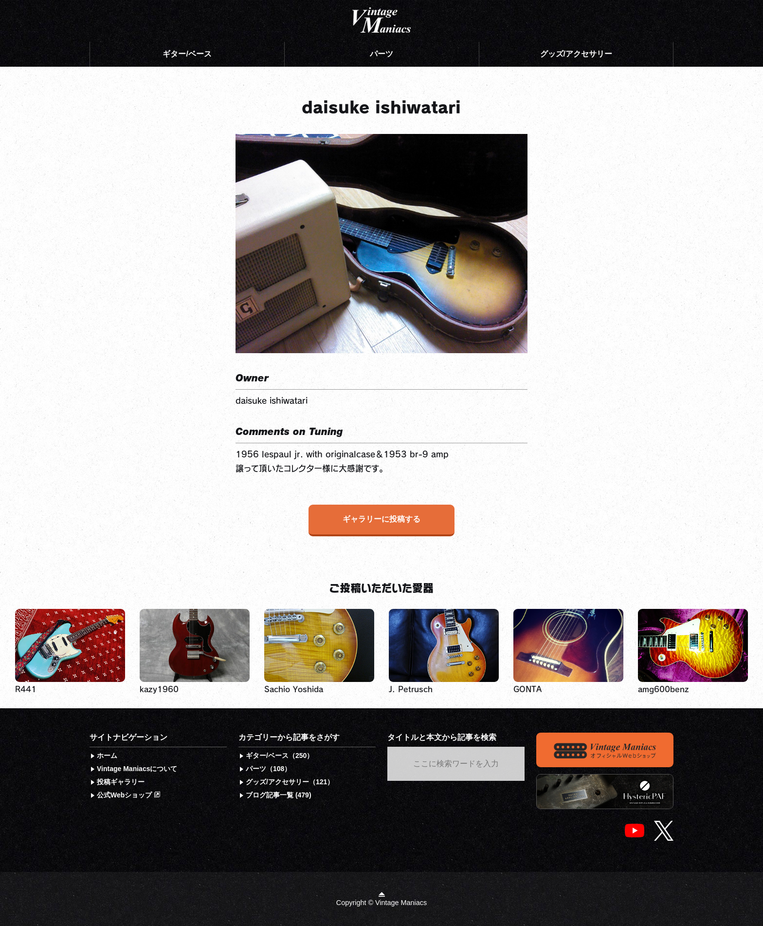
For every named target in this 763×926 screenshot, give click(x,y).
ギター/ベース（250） (279, 755)
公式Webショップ (129, 795)
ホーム (107, 755)
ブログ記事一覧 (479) (278, 795)
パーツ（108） (268, 769)
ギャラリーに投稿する (381, 519)
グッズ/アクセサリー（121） (290, 782)
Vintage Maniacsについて (137, 769)
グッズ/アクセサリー (576, 54)
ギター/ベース (187, 54)
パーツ (381, 54)
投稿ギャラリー (121, 782)
